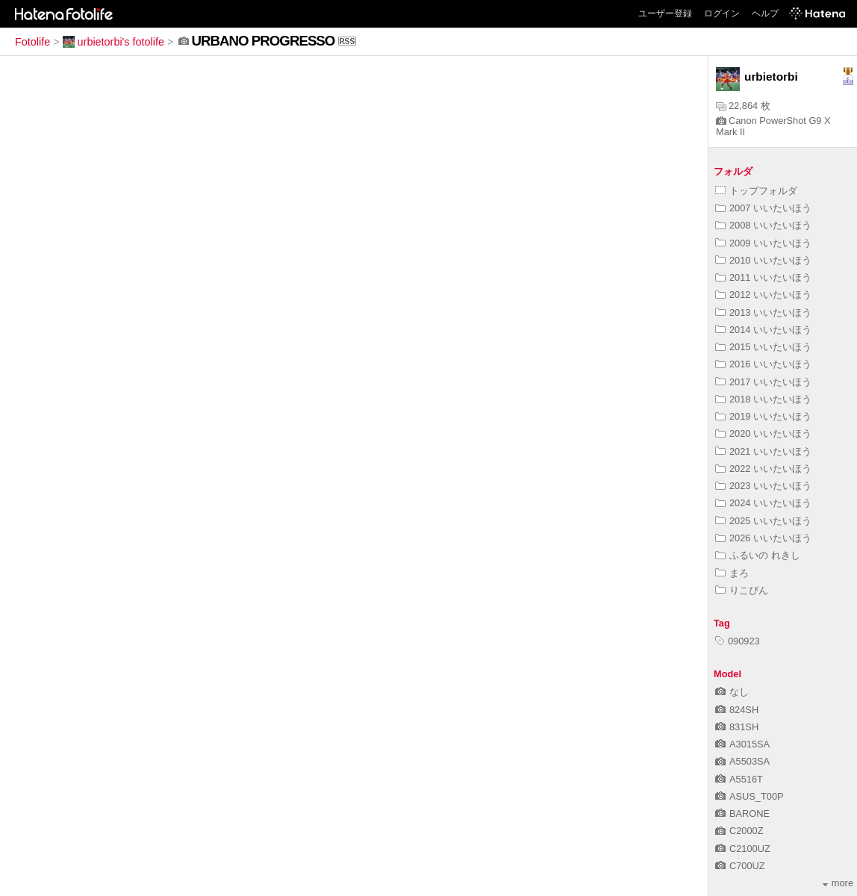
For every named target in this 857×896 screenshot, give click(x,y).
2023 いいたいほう (763, 485)
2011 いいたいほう (763, 277)
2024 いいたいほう (763, 502)
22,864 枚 (743, 105)
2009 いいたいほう (763, 243)
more (838, 883)
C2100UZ (742, 848)
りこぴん (741, 590)
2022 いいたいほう (763, 468)
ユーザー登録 (665, 13)
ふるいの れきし (757, 555)
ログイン (722, 13)
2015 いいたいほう (763, 346)
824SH (736, 709)
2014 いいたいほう (763, 329)
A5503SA (742, 761)
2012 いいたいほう (763, 294)
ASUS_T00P (749, 796)
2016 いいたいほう (763, 364)
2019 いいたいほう (763, 416)
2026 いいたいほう (763, 538)
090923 (737, 641)
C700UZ (740, 865)
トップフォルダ (756, 190)
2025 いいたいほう (763, 520)
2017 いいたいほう (763, 382)
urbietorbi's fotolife (113, 42)
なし (732, 691)
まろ (732, 573)
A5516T (739, 779)
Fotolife (32, 42)
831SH (736, 726)
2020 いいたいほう (763, 433)
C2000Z (739, 830)
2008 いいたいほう (763, 225)
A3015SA (742, 744)
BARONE (742, 813)
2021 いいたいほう (763, 451)
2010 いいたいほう (763, 260)
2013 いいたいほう (763, 312)
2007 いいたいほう (763, 208)
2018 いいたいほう (763, 399)
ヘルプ (765, 13)
